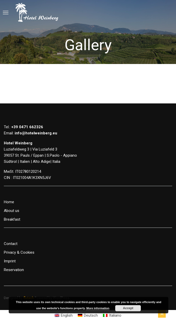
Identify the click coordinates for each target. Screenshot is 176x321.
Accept (128, 308)
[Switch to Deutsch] (87, 315)
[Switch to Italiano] (112, 315)
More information (97, 308)
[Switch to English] (63, 315)
